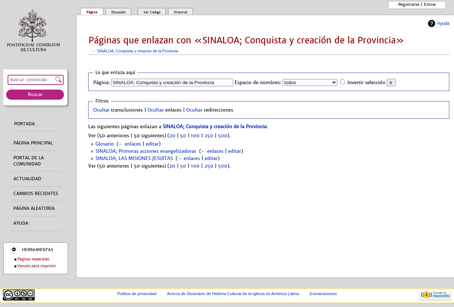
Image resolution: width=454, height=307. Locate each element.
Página (91, 12)
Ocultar (101, 110)
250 (208, 136)
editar (152, 144)
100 (195, 136)
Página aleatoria (34, 208)
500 (222, 136)
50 (183, 136)
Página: (101, 83)
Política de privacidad (137, 293)
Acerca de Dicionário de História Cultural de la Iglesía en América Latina (233, 293)
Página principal (33, 143)
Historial (181, 12)
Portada (24, 124)
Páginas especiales (33, 259)
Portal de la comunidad (28, 161)
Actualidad (27, 179)
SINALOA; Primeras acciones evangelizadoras (145, 151)
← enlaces (130, 144)
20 (172, 136)
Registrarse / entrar (417, 4)
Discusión (118, 12)
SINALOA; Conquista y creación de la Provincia (137, 51)
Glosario (104, 144)
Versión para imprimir (36, 266)
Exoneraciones (323, 293)
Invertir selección (366, 83)
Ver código (152, 12)
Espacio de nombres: (258, 83)
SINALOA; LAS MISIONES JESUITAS (134, 158)
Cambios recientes (35, 193)
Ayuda (443, 23)
